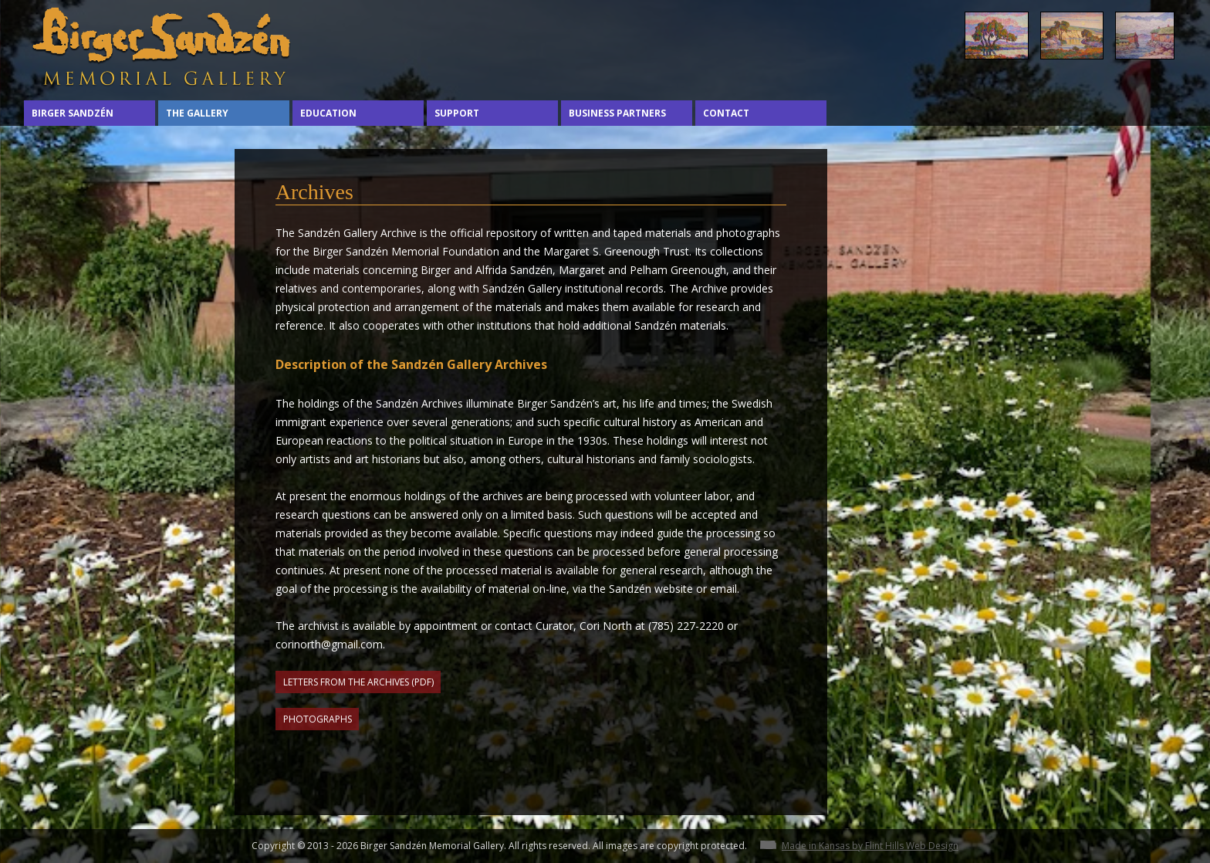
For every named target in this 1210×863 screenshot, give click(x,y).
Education (328, 113)
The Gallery (197, 113)
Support (456, 113)
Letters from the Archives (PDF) (358, 682)
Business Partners (617, 113)
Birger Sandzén (72, 113)
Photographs (317, 719)
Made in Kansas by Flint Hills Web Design (870, 845)
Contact (726, 113)
